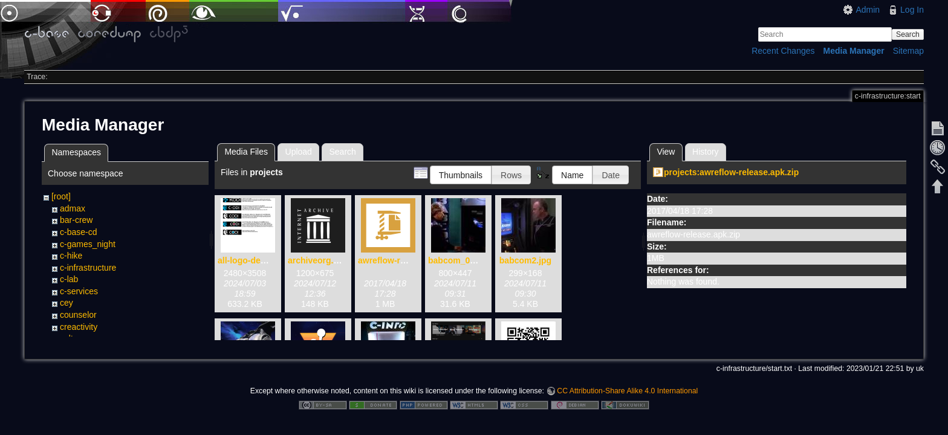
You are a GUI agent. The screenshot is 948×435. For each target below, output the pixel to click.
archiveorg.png (318, 260)
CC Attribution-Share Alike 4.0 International (627, 395)
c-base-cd (78, 232)
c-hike (71, 255)
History (705, 151)
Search (908, 34)
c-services (79, 291)
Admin (867, 9)
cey (66, 303)
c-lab (69, 279)
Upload (298, 151)
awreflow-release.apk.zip (407, 260)
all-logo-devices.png (258, 260)
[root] (61, 196)
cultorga (75, 338)
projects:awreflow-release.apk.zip (731, 172)
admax (72, 208)
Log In (912, 9)
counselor (78, 315)
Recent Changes (783, 51)
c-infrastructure (88, 267)
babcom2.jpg (525, 260)
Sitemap (908, 51)
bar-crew (76, 220)
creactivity (78, 327)
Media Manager (854, 51)
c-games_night (87, 244)
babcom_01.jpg (459, 260)
